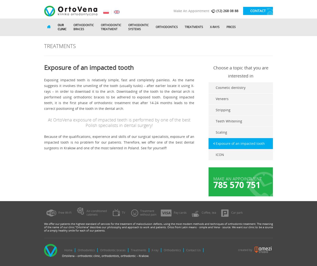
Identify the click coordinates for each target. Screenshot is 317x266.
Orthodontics (167, 27)
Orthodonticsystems (138, 27)
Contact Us (193, 250)
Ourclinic (62, 27)
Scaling (221, 132)
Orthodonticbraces (83, 27)
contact (258, 11)
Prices (231, 27)
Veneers (222, 99)
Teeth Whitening (229, 121)
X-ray (155, 250)
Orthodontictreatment (111, 27)
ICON (220, 154)
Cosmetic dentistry (230, 87)
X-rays (215, 27)
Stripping (223, 110)
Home (68, 250)
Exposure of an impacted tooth (240, 143)
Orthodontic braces (113, 250)
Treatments (194, 27)
